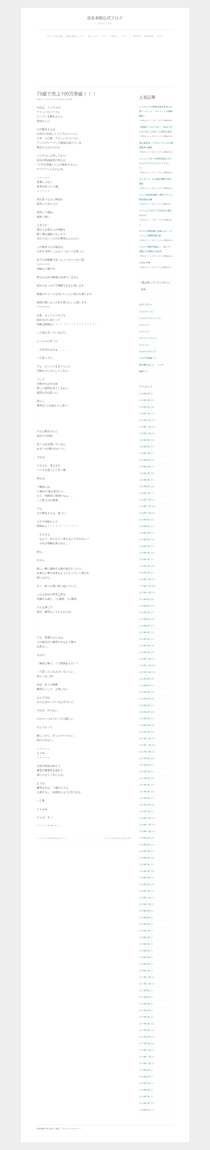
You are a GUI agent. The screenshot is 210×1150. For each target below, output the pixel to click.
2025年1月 (144, 493)
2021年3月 (144, 798)
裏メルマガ (93, 36)
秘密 (141, 371)
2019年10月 (145, 904)
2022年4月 (144, 711)
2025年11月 (145, 426)
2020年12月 (145, 818)
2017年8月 (144, 997)
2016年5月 (144, 1096)
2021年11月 (145, 745)
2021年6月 (144, 778)
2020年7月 (144, 851)
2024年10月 (145, 513)
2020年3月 (144, 877)
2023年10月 (145, 592)
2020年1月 (144, 890)
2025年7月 (144, 453)
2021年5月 (144, 784)
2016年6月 (144, 1089)
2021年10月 (145, 751)
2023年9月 (144, 599)
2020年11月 (145, 824)
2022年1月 (144, 731)
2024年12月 (145, 499)
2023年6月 (144, 619)
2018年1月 (144, 970)
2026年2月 (144, 406)
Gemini (142, 324)
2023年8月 (144, 605)
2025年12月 (145, 420)
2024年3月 (144, 559)
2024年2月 (144, 566)
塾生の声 (137, 36)
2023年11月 (145, 585)
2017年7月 (144, 1003)
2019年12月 (145, 897)
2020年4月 (144, 871)
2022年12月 (145, 658)
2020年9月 (144, 837)
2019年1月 (144, 930)
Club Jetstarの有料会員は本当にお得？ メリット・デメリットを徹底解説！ (156, 111)
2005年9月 (144, 1109)
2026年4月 (144, 393)
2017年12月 (145, 977)
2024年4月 (144, 552)
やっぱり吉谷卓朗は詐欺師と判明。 (118, 838)
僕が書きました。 (55, 825)
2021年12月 (145, 738)
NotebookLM (145, 351)
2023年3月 (144, 638)
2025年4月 (144, 473)
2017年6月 (144, 1010)
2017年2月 (144, 1036)
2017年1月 (144, 1043)
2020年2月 (144, 884)
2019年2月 (144, 924)
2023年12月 (145, 579)
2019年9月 (144, 910)
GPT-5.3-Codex (146, 338)
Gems (142, 331)
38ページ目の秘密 (55, 36)
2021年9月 (144, 758)
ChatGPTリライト (147, 318)
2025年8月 (144, 446)
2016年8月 (144, 1076)
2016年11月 (145, 1056)
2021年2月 (144, 804)
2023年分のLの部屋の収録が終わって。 (52, 838)
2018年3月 (144, 957)
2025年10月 (145, 433)
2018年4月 (144, 950)
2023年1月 (144, 652)
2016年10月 (145, 1063)
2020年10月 (145, 831)
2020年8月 (144, 844)
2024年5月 (144, 546)
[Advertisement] (105, 61)
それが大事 (144, 262)
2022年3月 (144, 718)
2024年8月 (144, 526)
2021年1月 (144, 811)
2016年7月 (144, 1083)
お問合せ (114, 36)
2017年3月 (144, 1030)
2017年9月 (144, 990)
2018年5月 (144, 943)
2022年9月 (144, 678)
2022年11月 (145, 665)
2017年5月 (144, 1016)
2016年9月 (144, 1069)
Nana (141, 344)
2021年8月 (144, 764)
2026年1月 (144, 413)
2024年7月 (144, 532)
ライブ (104, 36)
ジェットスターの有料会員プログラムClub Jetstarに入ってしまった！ (155, 163)
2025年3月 (144, 479)
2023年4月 (144, 632)
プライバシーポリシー (71, 1128)
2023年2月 (144, 645)
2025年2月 (144, 486)
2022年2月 (144, 725)
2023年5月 (144, 625)
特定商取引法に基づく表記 (48, 1128)
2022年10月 (145, 672)
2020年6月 (144, 857)
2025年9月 (144, 440)
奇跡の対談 (149, 36)
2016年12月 (145, 1050)
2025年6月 (144, 459)
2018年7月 (144, 937)
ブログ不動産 (145, 357)
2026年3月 (144, 400)
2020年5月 (144, 864)
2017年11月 (145, 983)
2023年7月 (144, 612)
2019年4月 (144, 917)
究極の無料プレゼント (75, 36)
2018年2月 (144, 963)
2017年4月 (144, 1023)
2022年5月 (144, 705)
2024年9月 (144, 519)
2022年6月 (144, 698)
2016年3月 (144, 1103)
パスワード (125, 36)
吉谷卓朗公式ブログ (105, 17)
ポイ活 (160, 36)
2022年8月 (144, 685)
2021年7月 (144, 771)
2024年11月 (145, 506)
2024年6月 (144, 539)
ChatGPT (143, 311)
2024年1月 (144, 572)
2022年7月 (144, 692)
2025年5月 (144, 466)
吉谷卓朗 (68, 99)
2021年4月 (144, 791)
